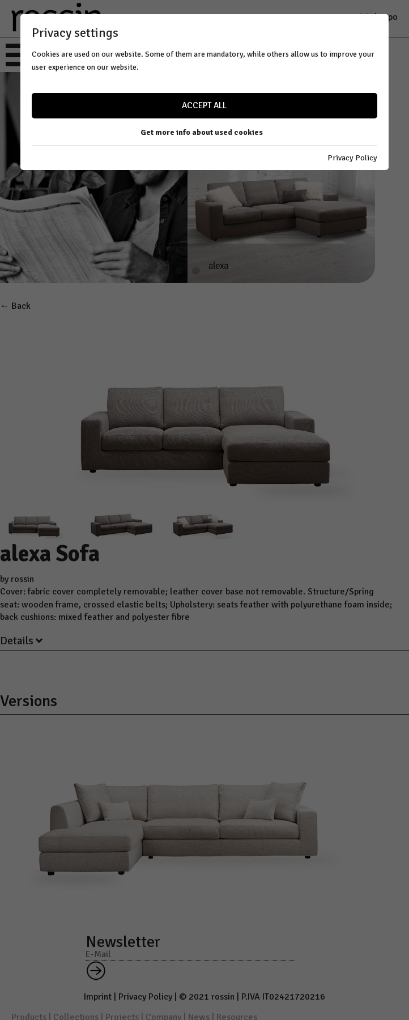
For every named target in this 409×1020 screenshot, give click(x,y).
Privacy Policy (352, 158)
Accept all (204, 105)
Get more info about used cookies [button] (201, 132)
